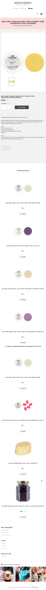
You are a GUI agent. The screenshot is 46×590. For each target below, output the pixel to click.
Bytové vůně (16, 25)
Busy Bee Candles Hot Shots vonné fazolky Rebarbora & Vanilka (23, 420)
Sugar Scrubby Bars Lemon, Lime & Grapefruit (23, 463)
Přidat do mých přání (7, 149)
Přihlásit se (4, 556)
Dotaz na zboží (6, 146)
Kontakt (3, 545)
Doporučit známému (7, 148)
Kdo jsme (4, 543)
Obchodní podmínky (6, 535)
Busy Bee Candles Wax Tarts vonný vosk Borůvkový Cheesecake (23, 331)
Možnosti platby (5, 530)
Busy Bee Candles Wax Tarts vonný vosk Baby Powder (23, 203)
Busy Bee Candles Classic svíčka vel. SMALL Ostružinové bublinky (23, 506)
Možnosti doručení (6, 532)
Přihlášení (23, 8)
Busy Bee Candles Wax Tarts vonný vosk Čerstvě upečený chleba (23, 288)
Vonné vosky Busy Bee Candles (26, 25)
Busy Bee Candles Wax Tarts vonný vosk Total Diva (23, 245)
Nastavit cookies (34, 587)
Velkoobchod (16, 8)
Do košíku (22, 107)
